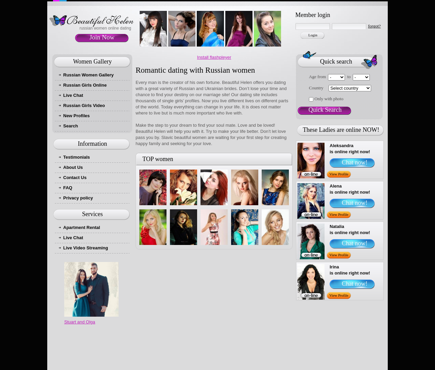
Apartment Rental (81, 227)
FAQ (67, 187)
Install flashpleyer (214, 57)
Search (70, 125)
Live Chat (73, 95)
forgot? (374, 26)
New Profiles (76, 115)
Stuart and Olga (79, 321)
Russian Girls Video (84, 105)
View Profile (338, 174)
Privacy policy (78, 197)
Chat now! (355, 162)
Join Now (101, 37)
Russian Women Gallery (88, 74)
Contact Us (75, 177)
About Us (73, 167)
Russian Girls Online (85, 85)
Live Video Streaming (85, 247)
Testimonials (76, 157)
